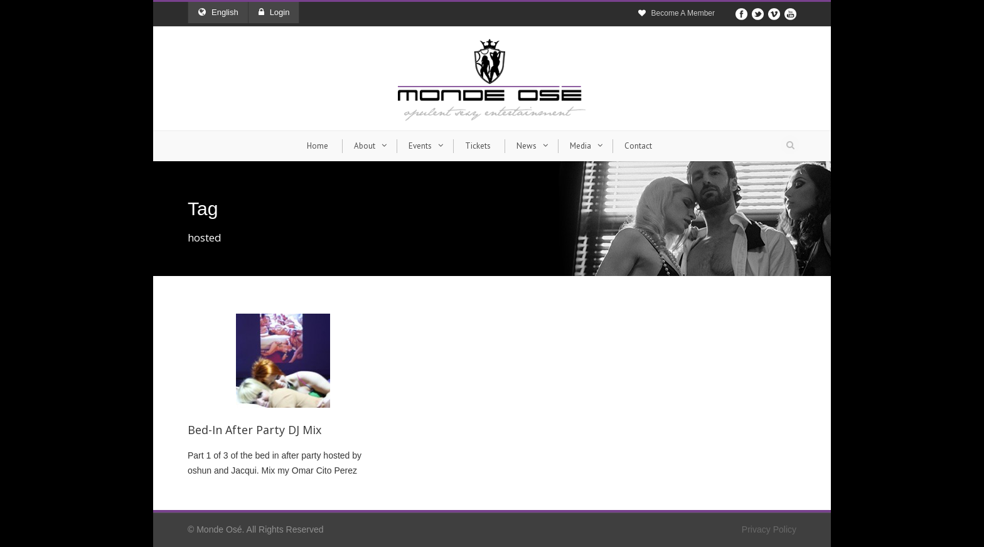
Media (580, 146)
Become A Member (683, 13)
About (364, 146)
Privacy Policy (769, 529)
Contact (638, 146)
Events (420, 146)
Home (317, 146)
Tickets (478, 146)
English (218, 12)
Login (274, 12)
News (526, 146)
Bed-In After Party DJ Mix (254, 429)
